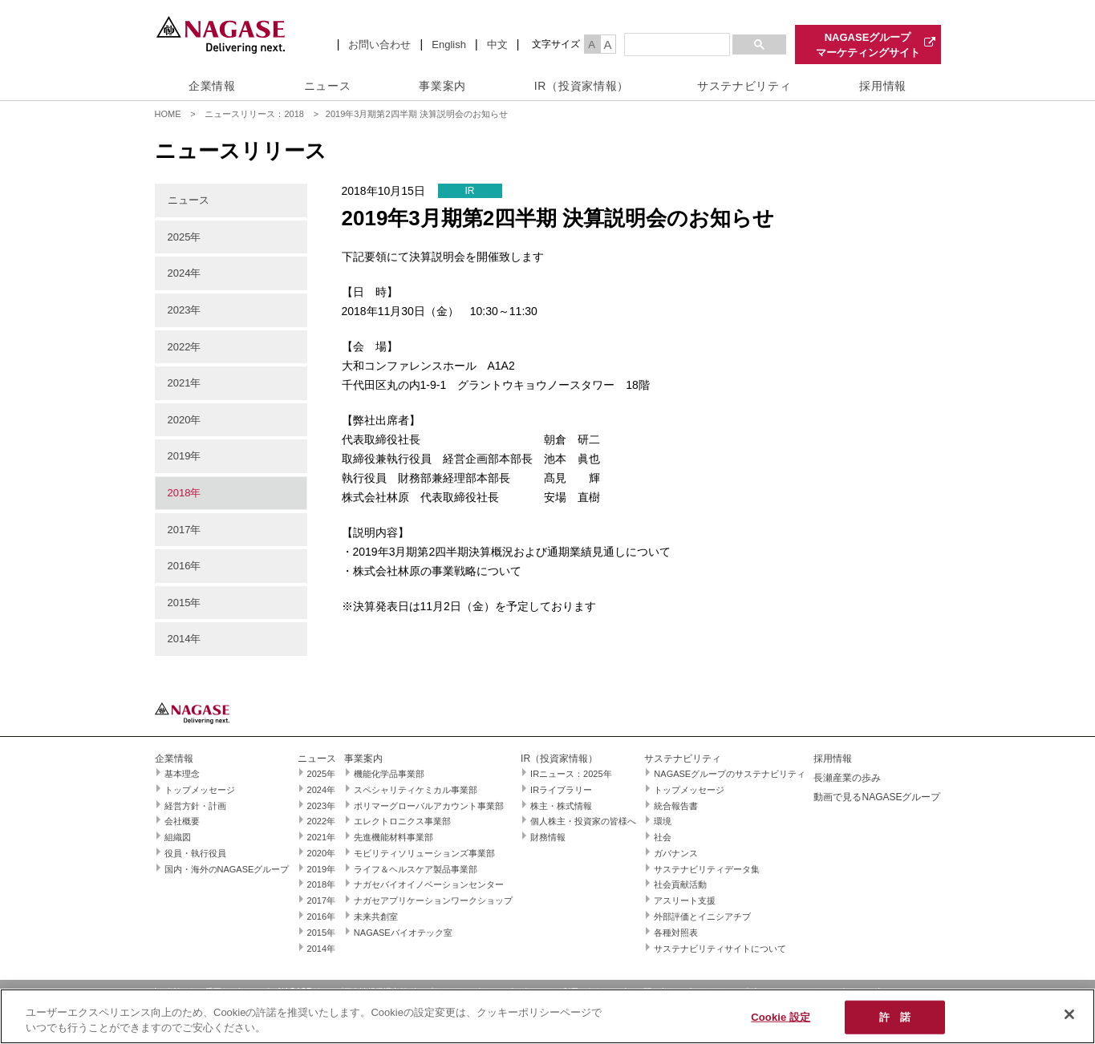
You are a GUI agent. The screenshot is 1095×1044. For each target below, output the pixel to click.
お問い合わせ (379, 44)
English (449, 44)
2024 (179, 273)
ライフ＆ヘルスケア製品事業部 (415, 869)
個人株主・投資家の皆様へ (583, 821)
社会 (662, 837)
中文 (497, 44)
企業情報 (212, 85)
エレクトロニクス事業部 (402, 821)
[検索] (675, 45)
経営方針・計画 (195, 806)
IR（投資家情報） (581, 85)
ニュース (327, 85)
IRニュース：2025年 (570, 774)
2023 (179, 310)
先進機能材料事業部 (393, 837)
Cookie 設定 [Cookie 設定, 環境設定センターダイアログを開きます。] (780, 1017)
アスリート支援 (685, 900)
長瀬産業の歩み (847, 777)
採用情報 (882, 85)
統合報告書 (676, 806)
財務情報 (548, 837)
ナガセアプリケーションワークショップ (433, 900)
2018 (179, 493)
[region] (547, 1016)
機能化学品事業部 (389, 774)
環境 (662, 821)
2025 (179, 237)
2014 (179, 639)
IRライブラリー (561, 790)
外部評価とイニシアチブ (702, 916)
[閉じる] (1069, 1014)
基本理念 (182, 774)
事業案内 (442, 85)
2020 (179, 420)
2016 (179, 566)
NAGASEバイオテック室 (403, 932)
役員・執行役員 (195, 853)
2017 (179, 530)
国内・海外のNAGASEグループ (227, 869)
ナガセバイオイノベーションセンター (429, 884)
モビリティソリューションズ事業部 (424, 853)
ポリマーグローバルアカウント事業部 (429, 806)
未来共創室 (376, 916)
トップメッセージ (199, 790)
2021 (179, 383)
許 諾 (894, 1017)
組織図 (177, 837)
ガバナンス (676, 853)
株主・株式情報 (561, 806)
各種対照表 (676, 932)
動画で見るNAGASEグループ (876, 797)
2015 (179, 603)
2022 (179, 347)
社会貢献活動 (680, 884)
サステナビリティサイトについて (720, 948)
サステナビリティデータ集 (707, 869)
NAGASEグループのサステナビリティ (729, 774)
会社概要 (182, 821)
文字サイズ (556, 44)
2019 (179, 456)
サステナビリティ (744, 85)
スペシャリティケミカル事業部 (415, 790)
